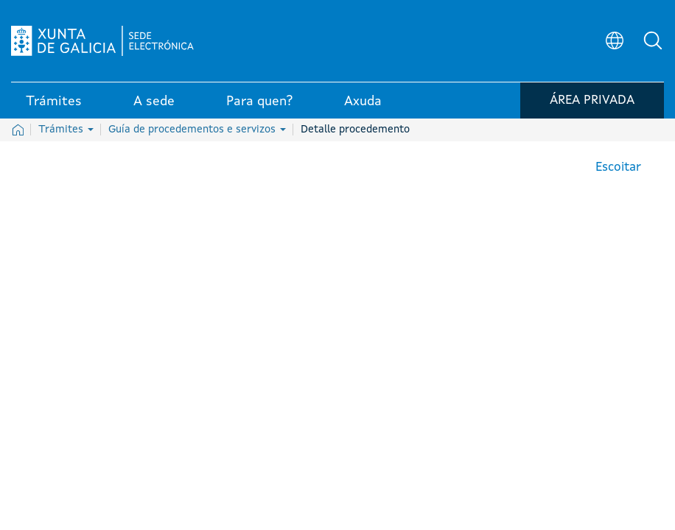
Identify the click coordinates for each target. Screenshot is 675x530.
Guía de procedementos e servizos (197, 129)
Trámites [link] (54, 102)
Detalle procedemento (355, 129)
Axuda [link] (363, 102)
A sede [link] (154, 102)
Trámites (66, 129)
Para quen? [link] (259, 102)
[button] (653, 41)
